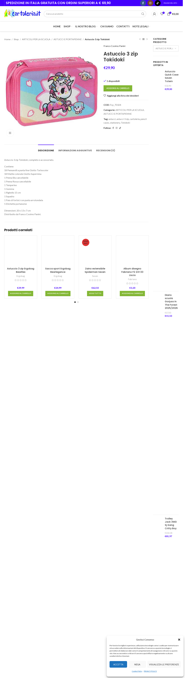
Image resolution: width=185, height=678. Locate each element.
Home (7, 39)
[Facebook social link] (143, 3)
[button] (179, 639)
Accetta (118, 664)
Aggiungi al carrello (117, 88)
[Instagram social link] (150, 3)
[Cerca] (95, 14)
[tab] (46, 149)
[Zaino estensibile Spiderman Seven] (95, 252)
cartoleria (135, 118)
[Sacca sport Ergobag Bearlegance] (58, 252)
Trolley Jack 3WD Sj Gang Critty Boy (171, 523)
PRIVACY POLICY (150, 671)
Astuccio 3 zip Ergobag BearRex (20, 270)
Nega (137, 664)
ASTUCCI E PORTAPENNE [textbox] (167, 48)
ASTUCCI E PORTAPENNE (68, 39)
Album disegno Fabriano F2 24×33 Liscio (132, 272)
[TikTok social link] (158, 3)
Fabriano (132, 279)
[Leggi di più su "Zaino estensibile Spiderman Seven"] (95, 293)
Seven (95, 276)
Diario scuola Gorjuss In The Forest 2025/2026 (171, 302)
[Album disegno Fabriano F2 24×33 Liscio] (132, 252)
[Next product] (147, 39)
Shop (16, 39)
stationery (115, 122)
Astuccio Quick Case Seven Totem (171, 76)
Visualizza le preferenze (164, 664)
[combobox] (166, 48)
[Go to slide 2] (78, 302)
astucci (112, 118)
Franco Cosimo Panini (114, 46)
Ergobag (20, 276)
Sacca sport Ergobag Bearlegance (57, 270)
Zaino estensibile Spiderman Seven (95, 270)
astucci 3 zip (123, 118)
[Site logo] (22, 13)
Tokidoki (125, 122)
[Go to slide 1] (75, 302)
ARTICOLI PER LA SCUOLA (36, 39)
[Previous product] (140, 39)
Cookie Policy (137, 671)
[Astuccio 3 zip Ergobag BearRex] (21, 252)
